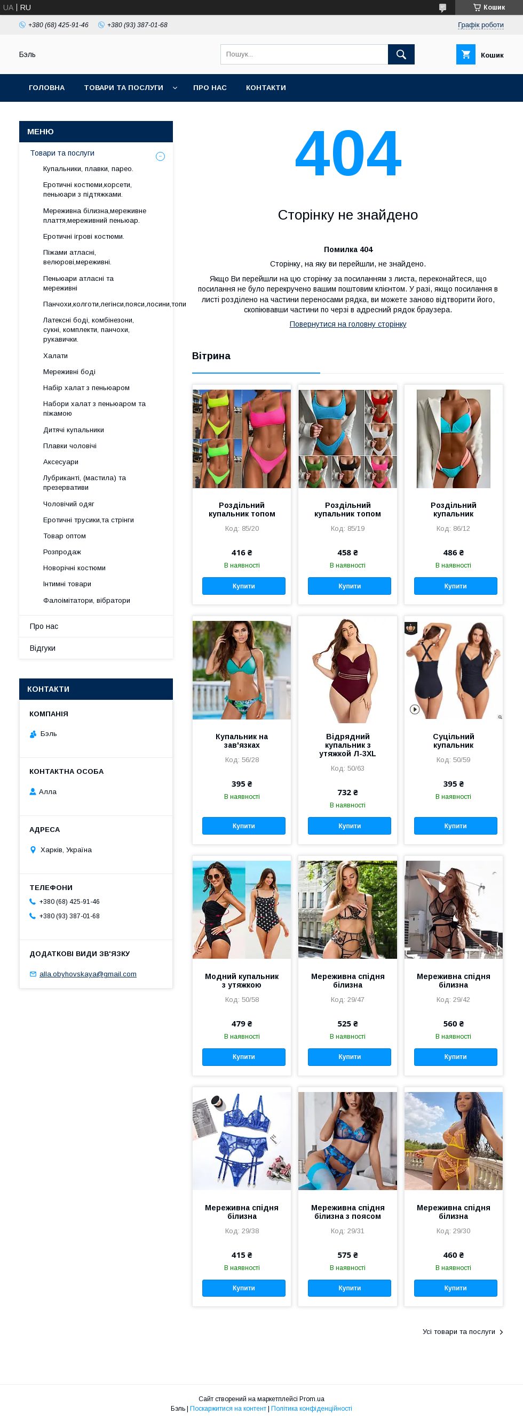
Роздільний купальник (454, 509)
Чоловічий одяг (68, 504)
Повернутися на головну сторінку (348, 324)
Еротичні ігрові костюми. (83, 236)
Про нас (210, 88)
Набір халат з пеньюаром (86, 388)
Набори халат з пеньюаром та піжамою (94, 408)
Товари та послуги (123, 88)
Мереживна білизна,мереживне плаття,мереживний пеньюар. (94, 215)
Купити (244, 586)
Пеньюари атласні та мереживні (78, 283)
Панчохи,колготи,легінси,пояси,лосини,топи (114, 304)
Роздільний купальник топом (242, 509)
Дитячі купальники (73, 430)
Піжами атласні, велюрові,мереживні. (77, 257)
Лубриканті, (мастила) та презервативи (84, 482)
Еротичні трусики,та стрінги (88, 520)
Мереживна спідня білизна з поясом (348, 1211)
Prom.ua (311, 1399)
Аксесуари (60, 462)
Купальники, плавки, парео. (88, 169)
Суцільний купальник (453, 740)
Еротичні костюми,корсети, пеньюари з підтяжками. (87, 189)
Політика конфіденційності (311, 1408)
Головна (47, 88)
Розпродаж (62, 552)
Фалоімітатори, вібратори (86, 600)
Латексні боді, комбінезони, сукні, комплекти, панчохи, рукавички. (88, 329)
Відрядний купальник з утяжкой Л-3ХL (347, 745)
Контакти (266, 88)
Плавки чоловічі (70, 446)
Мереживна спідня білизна (348, 980)
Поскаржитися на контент (228, 1408)
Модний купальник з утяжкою (242, 980)
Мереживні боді (69, 372)
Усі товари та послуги (459, 1332)
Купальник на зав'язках (242, 740)
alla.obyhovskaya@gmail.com (88, 974)
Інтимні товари (67, 584)
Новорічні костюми (74, 568)
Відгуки (43, 648)
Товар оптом (64, 536)
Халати (55, 356)
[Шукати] (401, 54)
